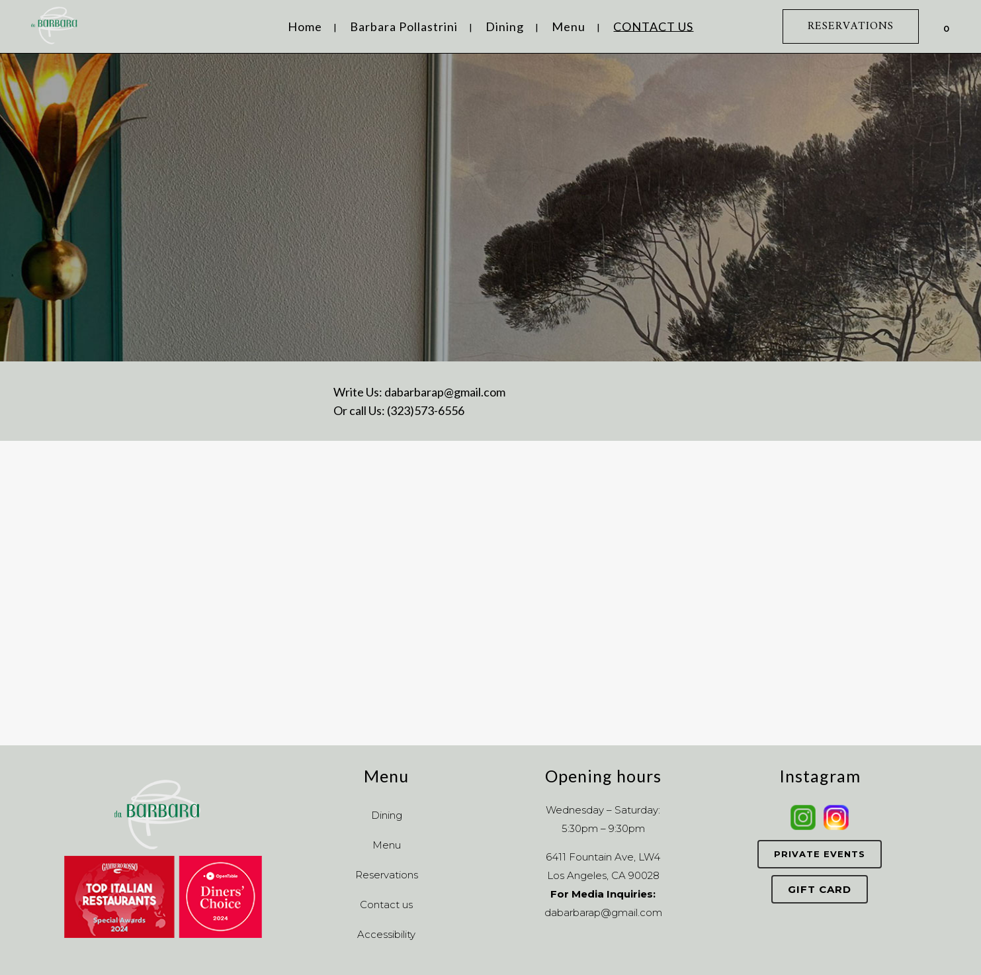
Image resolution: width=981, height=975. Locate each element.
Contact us (386, 904)
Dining (386, 815)
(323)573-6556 (425, 410)
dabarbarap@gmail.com (444, 392)
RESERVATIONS (851, 26)
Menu (386, 845)
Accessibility (386, 934)
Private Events (819, 854)
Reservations (386, 874)
